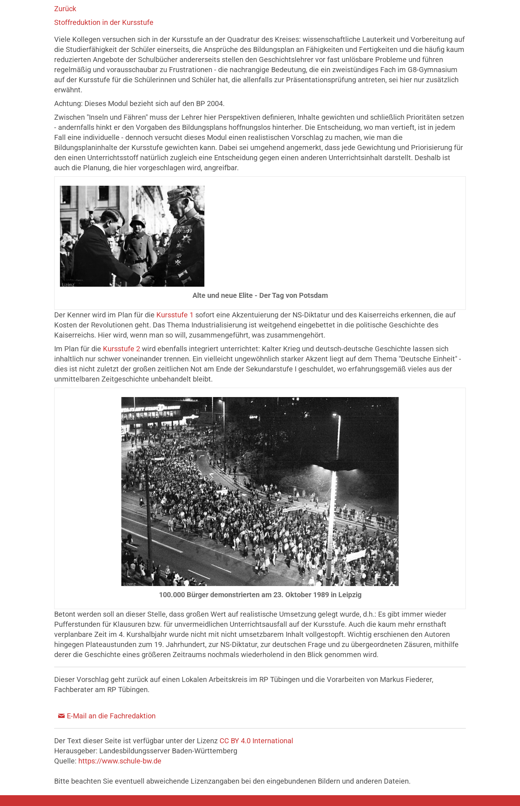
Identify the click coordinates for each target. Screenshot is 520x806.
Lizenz (68, 284)
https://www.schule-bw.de (119, 761)
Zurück (65, 8)
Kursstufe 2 (121, 348)
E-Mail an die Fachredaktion (111, 716)
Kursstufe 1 (175, 314)
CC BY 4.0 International (256, 740)
